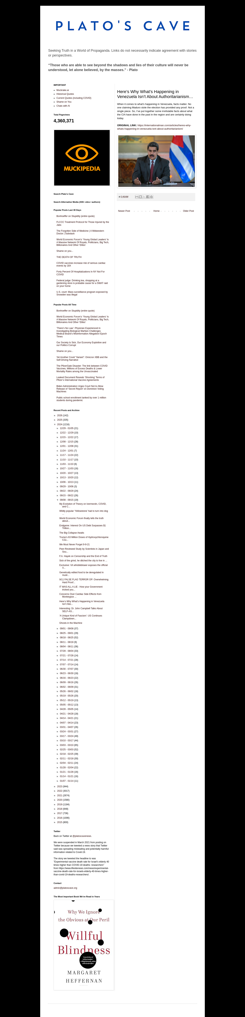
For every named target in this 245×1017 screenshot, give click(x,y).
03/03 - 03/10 (67, 745)
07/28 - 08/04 (67, 651)
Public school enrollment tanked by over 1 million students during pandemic (81, 399)
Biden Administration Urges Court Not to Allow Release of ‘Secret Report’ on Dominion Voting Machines (80, 389)
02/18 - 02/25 (67, 754)
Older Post (188, 211)
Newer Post (124, 211)
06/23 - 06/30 (67, 673)
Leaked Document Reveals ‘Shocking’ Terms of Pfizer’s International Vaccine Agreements (80, 378)
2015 (60, 822)
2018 (60, 809)
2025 (60, 420)
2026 (60, 415)
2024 (60, 424)
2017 (60, 813)
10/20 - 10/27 (67, 473)
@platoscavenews (82, 836)
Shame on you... (64, 251)
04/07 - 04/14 (67, 722)
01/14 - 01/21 (67, 776)
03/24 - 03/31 (67, 731)
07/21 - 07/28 (67, 655)
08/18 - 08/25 (67, 637)
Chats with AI (63, 106)
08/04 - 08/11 (67, 646)
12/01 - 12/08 (67, 446)
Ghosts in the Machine (70, 623)
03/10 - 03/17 (67, 740)
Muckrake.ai (62, 90)
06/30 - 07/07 (67, 669)
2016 (60, 818)
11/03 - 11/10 (67, 464)
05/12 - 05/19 (67, 700)
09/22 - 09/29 (67, 491)
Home (157, 211)
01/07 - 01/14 (67, 781)
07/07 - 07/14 (67, 664)
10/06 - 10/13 (67, 482)
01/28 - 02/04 (67, 767)
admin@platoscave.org (65, 888)
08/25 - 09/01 (67, 633)
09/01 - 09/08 (67, 628)
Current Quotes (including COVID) (73, 98)
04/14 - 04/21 (67, 718)
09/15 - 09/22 (67, 495)
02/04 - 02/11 (67, 763)
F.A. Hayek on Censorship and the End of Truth (83, 556)
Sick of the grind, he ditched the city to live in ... (83, 560)
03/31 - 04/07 (67, 727)
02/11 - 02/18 (67, 758)
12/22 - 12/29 (67, 432)
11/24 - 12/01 (67, 450)
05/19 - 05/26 (67, 695)
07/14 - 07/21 (67, 660)
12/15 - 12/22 (67, 437)
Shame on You (63, 102)
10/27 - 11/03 (67, 468)
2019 (60, 804)
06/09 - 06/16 (67, 682)
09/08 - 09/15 (67, 500)
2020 (60, 800)
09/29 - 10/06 (67, 486)
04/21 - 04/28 (67, 713)
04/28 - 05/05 (67, 709)
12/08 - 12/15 (67, 441)
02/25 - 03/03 (67, 749)
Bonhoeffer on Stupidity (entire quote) (75, 216)
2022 (60, 791)
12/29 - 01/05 (67, 428)
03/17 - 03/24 (67, 736)
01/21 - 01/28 (67, 772)
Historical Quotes (65, 94)
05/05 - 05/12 (67, 704)
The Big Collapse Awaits (71, 532)
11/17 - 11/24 (67, 455)
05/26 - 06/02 (67, 691)
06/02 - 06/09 (67, 687)
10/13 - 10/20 (67, 477)
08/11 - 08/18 (67, 642)
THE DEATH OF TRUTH (69, 257)
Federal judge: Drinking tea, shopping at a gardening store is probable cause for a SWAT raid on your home (82, 283)
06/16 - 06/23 (67, 678)
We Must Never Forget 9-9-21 (74, 544)
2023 (60, 786)
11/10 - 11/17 (67, 459)
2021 (60, 795)
